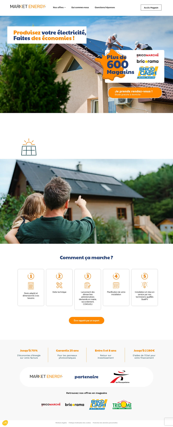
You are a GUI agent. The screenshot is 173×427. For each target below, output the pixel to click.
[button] (86, 320)
